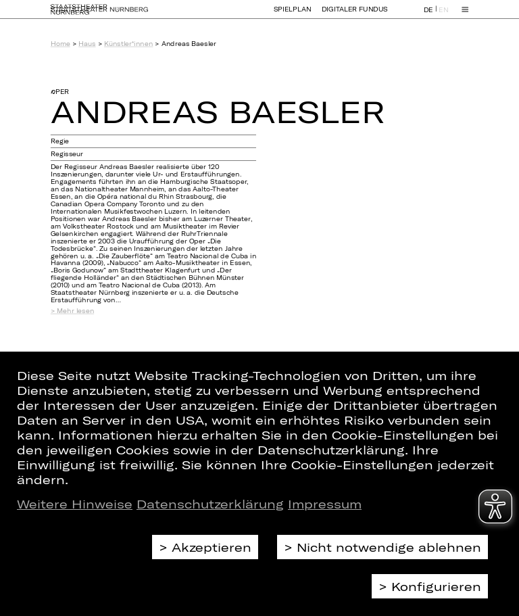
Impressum (325, 503)
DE (428, 16)
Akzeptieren (211, 547)
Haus (86, 43)
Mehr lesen (75, 311)
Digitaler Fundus (355, 15)
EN (443, 16)
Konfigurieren (436, 586)
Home (60, 43)
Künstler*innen (128, 43)
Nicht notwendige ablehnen (389, 547)
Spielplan (293, 15)
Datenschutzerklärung (210, 503)
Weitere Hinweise (74, 503)
